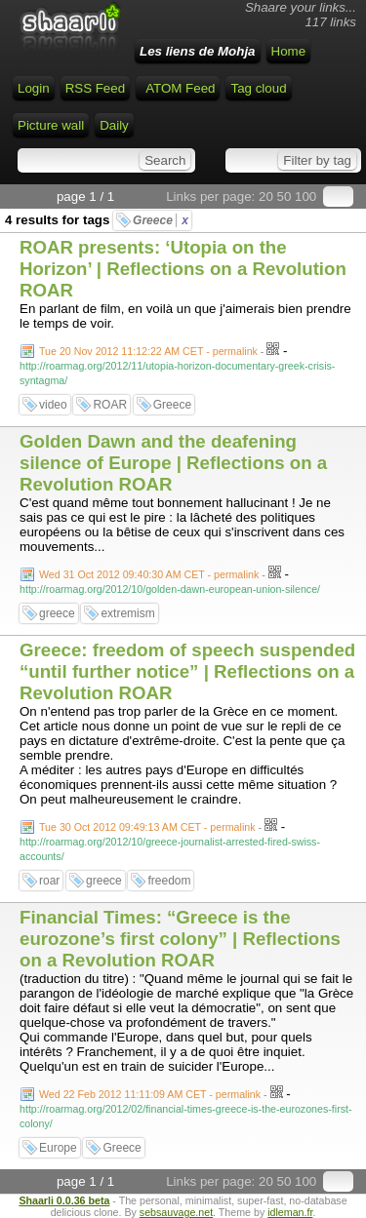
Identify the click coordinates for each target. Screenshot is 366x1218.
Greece (160, 220)
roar (49, 880)
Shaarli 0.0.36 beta (64, 1200)
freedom (168, 880)
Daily (114, 125)
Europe (58, 1148)
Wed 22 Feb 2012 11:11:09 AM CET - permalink (150, 1094)
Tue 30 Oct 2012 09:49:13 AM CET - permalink (147, 827)
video (53, 405)
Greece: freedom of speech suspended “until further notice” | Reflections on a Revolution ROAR (187, 671)
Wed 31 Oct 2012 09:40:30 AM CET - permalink (149, 574)
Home (288, 51)
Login (34, 88)
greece (57, 613)
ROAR (110, 405)
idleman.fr (289, 1212)
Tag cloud (258, 88)
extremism (127, 613)
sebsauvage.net (176, 1212)
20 (266, 196)
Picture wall (51, 125)
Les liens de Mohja (198, 51)
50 (284, 196)
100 (305, 196)
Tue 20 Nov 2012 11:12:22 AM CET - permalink (148, 351)
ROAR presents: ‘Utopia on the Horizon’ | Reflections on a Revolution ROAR (183, 268)
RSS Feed (95, 88)
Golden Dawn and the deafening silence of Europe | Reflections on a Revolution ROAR (173, 462)
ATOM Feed (180, 88)
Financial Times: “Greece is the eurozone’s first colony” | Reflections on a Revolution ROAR (180, 938)
